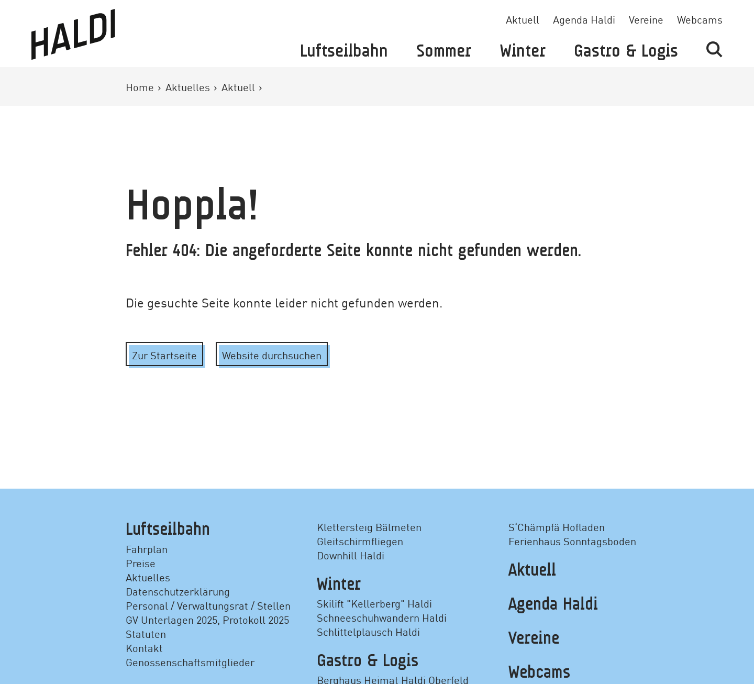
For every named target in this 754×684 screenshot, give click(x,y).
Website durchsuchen (271, 354)
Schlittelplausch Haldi (368, 631)
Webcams (700, 19)
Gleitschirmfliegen (360, 540)
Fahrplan (147, 548)
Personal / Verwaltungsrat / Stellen (208, 605)
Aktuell (522, 19)
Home (141, 86)
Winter (523, 52)
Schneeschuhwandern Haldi (382, 617)
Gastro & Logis (626, 52)
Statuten (146, 633)
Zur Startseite (164, 354)
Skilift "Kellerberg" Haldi (374, 602)
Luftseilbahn (344, 52)
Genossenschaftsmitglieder (190, 661)
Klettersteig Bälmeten (369, 526)
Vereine (646, 19)
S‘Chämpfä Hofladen (556, 526)
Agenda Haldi (584, 19)
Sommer (443, 52)
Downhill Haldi (350, 554)
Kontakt (144, 647)
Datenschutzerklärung (178, 590)
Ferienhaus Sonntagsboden (572, 540)
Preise (141, 562)
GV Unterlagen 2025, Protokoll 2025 (207, 619)
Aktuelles (189, 86)
